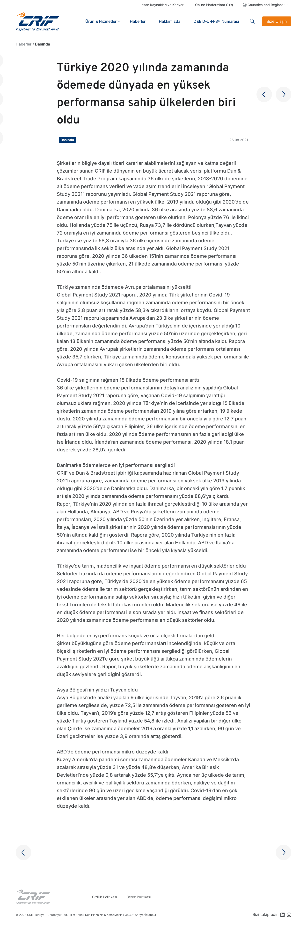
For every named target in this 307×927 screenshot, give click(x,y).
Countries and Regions (266, 5)
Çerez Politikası (138, 897)
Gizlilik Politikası (104, 897)
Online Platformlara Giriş (214, 5)
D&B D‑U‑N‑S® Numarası (216, 21)
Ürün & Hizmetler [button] (101, 21)
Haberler (138, 21)
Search (252, 21)
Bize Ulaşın (277, 21)
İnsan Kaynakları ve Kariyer (161, 5)
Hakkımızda (169, 21)
